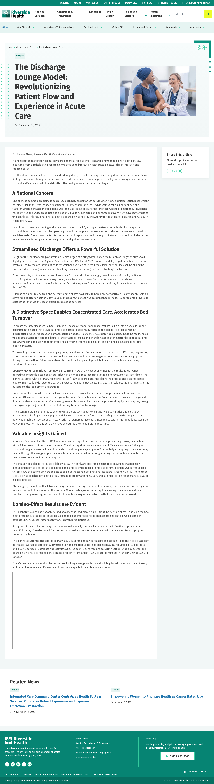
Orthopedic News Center (105, 774)
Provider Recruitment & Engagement (93, 752)
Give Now (147, 3)
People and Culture (143, 27)
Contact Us (92, 3)
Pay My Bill (131, 3)
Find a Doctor (110, 13)
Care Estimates (111, 3)
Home (10, 47)
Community (171, 27)
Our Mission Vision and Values (59, 27)
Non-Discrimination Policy (34, 780)
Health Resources (156, 13)
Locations (95, 11)
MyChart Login (167, 3)
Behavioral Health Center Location (41, 774)
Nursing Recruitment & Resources (92, 743)
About (77, 3)
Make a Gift (117, 27)
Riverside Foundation (85, 757)
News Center (30, 47)
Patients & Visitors (131, 13)
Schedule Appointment (197, 3)
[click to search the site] (208, 14)
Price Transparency (85, 748)
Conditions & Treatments (65, 13)
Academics (195, 27)
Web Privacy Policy (58, 780)
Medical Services (40, 13)
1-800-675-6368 (177, 756)
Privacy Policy (12, 780)
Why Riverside (24, 27)
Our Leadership (91, 27)
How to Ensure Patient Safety (75, 774)
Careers (64, 3)
